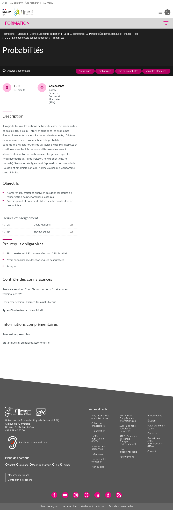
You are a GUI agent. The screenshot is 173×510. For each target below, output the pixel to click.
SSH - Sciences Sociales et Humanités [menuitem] (127, 428)
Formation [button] (17, 23)
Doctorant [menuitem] (152, 433)
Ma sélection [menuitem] (98, 430)
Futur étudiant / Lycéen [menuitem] (156, 427)
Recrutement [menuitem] (126, 456)
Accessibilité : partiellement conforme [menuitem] (83, 506)
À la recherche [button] (33, 2)
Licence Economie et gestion (45, 33)
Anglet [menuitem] (11, 464)
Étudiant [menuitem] (151, 420)
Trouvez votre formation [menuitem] (98, 460)
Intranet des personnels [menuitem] (98, 447)
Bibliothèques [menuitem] (154, 415)
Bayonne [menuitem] (23, 464)
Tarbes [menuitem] (66, 464)
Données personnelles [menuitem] (121, 506)
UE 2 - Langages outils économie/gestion (26, 37)
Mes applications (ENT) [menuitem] (97, 438)
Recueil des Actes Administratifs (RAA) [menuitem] (155, 442)
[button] (150, 23)
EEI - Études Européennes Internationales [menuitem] (127, 418)
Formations (9, 33)
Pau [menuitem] (57, 464)
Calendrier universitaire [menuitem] (98, 424)
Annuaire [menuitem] (97, 453)
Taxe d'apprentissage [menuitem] (128, 450)
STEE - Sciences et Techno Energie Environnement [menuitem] (128, 440)
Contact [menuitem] (151, 451)
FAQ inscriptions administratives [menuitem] (100, 417)
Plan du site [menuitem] (97, 466)
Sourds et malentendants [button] (27, 443)
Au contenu (16, 2)
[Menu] (160, 12)
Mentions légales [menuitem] (49, 506)
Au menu (48, 2)
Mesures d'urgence (18, 475)
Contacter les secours (20, 479)
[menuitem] (54, 495)
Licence (22, 33)
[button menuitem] (167, 12)
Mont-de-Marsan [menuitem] (41, 464)
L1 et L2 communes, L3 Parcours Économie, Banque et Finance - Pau (100, 33)
